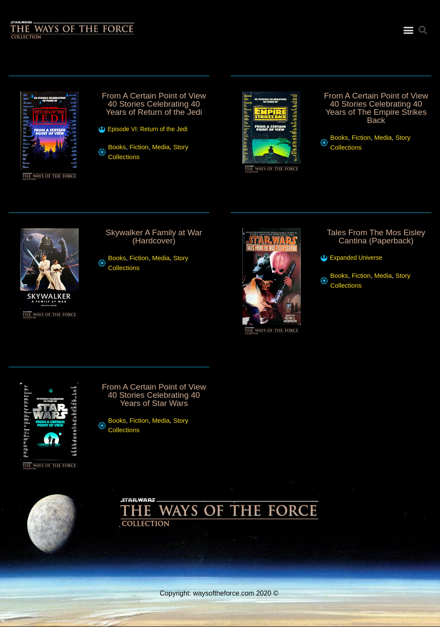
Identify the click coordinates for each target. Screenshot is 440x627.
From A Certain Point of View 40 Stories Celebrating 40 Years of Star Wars (154, 395)
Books (117, 147)
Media (161, 147)
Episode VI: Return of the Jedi (147, 129)
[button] (408, 29)
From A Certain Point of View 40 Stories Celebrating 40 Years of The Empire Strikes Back (376, 108)
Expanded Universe (356, 257)
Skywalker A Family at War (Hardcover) (154, 236)
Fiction (138, 147)
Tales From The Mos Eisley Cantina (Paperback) (376, 236)
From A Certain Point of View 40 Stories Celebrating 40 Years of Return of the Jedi (154, 104)
